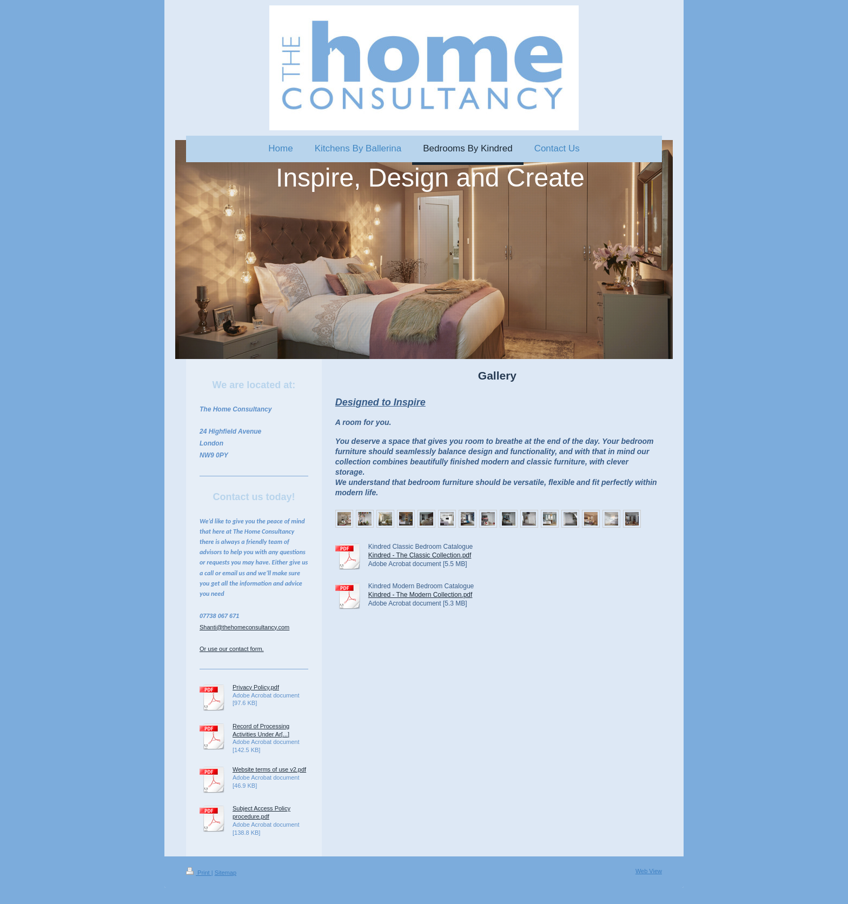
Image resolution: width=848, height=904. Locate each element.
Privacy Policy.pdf (256, 687)
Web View (648, 871)
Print (198, 872)
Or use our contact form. (232, 649)
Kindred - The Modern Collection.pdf (420, 595)
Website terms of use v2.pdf (269, 769)
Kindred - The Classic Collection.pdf (420, 555)
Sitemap (225, 872)
